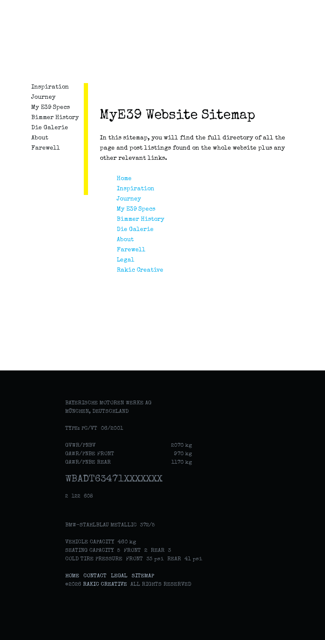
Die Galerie (49, 128)
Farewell (45, 148)
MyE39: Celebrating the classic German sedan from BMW (56, 42)
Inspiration (50, 87)
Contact (95, 576)
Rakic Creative (140, 270)
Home (124, 179)
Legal (126, 260)
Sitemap (143, 576)
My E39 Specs (50, 108)
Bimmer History (55, 118)
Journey (43, 97)
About (39, 138)
